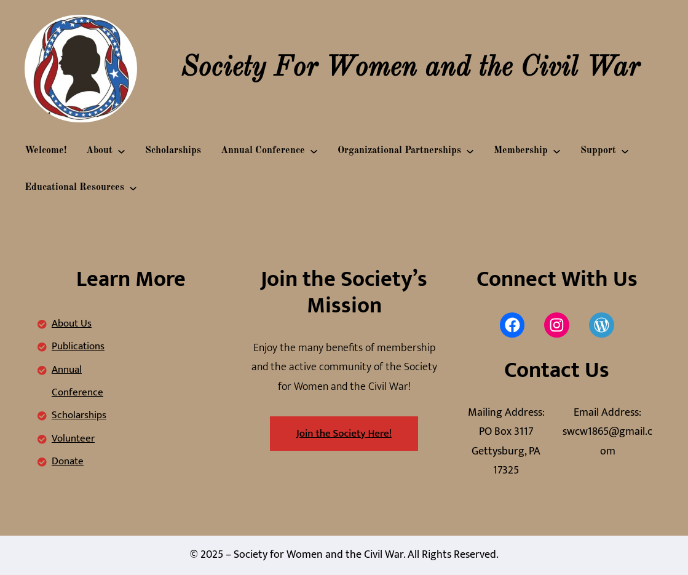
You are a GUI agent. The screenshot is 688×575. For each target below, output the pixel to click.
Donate (68, 461)
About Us (72, 323)
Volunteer (73, 438)
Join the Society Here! (344, 433)
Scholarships (79, 415)
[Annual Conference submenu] (314, 151)
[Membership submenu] (557, 151)
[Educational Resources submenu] (133, 188)
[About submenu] (121, 151)
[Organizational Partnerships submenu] (470, 151)
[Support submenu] (625, 151)
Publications (78, 346)
